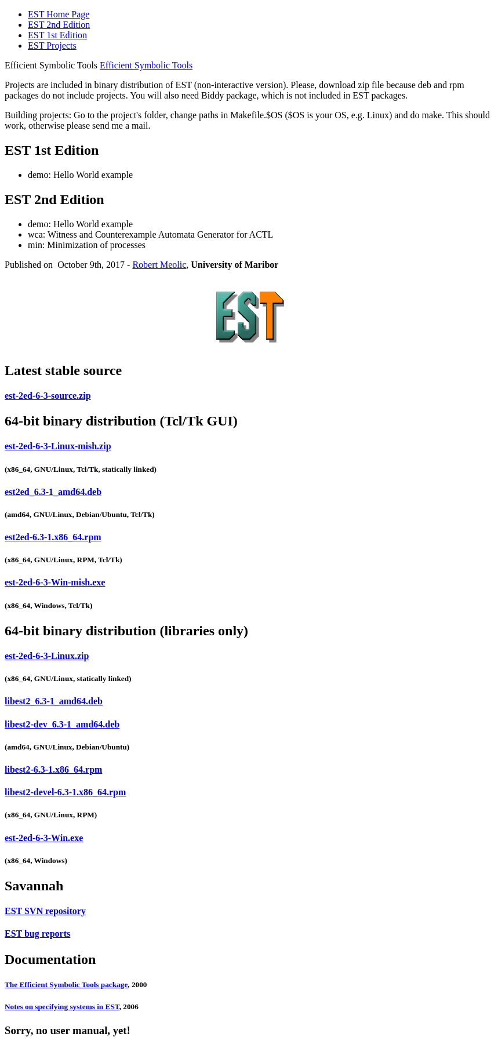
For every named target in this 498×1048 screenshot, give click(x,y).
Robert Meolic (159, 265)
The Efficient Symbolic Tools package (66, 984)
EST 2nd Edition (59, 25)
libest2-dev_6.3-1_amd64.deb (62, 724)
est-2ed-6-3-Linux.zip (47, 656)
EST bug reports (37, 933)
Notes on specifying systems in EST (62, 1006)
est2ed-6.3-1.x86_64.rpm (53, 537)
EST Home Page (58, 14)
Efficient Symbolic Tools (146, 65)
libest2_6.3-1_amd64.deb (54, 701)
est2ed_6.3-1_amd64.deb (53, 492)
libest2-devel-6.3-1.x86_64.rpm (65, 792)
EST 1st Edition (57, 35)
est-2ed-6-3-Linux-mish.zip (58, 446)
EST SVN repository (45, 911)
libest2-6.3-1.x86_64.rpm (53, 769)
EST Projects (52, 45)
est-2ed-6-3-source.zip (48, 396)
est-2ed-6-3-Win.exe (44, 838)
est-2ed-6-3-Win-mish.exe (55, 582)
